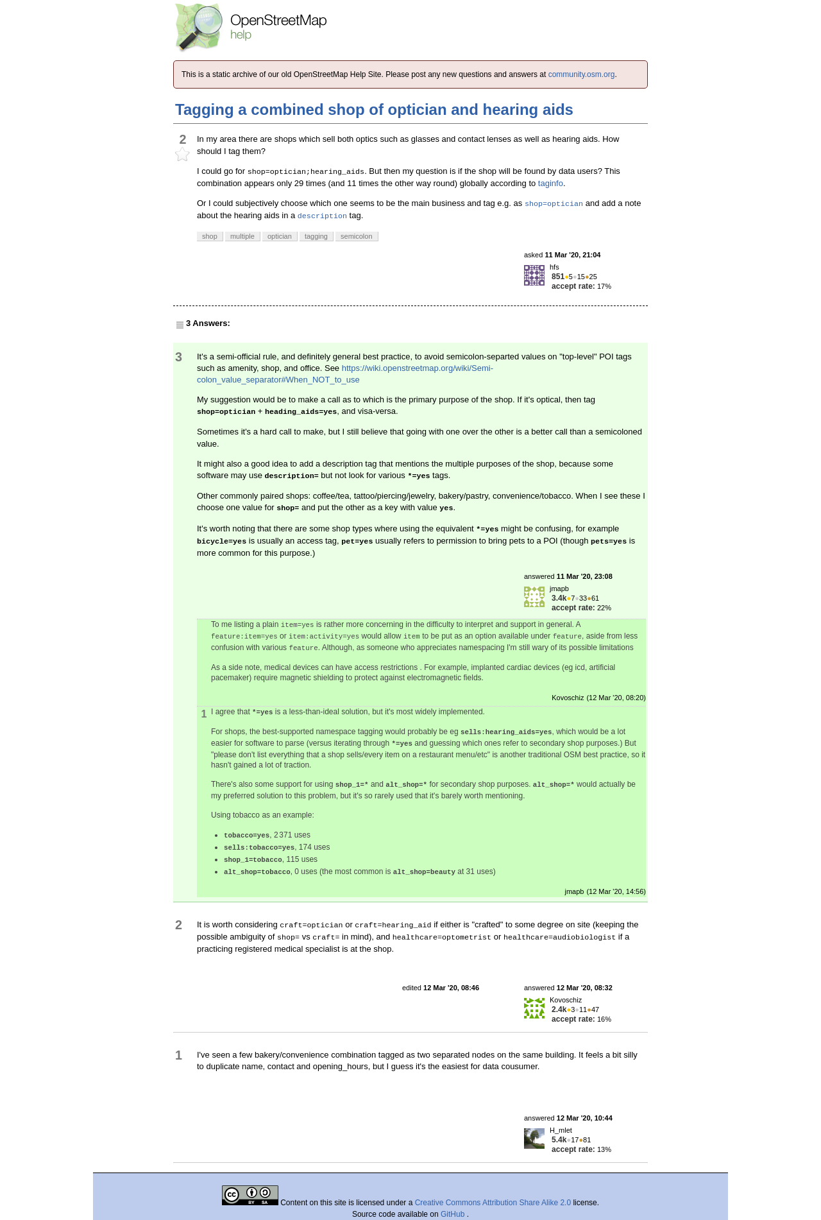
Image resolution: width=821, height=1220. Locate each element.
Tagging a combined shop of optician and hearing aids (374, 109)
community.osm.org (581, 74)
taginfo (550, 183)
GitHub (454, 1214)
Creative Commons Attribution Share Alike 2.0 (493, 1202)
